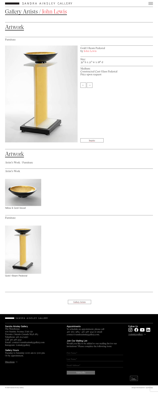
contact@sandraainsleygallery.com (28, 342)
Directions (10, 362)
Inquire (92, 140)
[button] (134, 3)
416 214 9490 (22, 337)
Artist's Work (12, 162)
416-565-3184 (73, 332)
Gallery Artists (21, 12)
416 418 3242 (15, 339)
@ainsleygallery (23, 345)
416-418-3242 (87, 332)
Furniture (27, 162)
